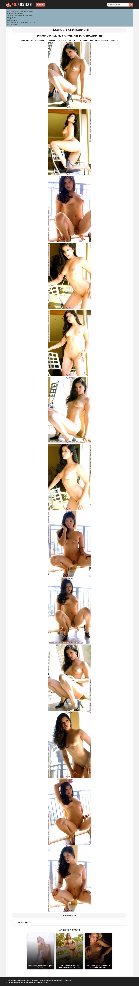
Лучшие (40, 4)
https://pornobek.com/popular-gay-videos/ (21, 22)
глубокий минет (12, 20)
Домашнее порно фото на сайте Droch (20, 15)
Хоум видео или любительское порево (20, 11)
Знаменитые (70, 915)
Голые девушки (11, 980)
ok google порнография (15, 13)
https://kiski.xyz (12, 24)
